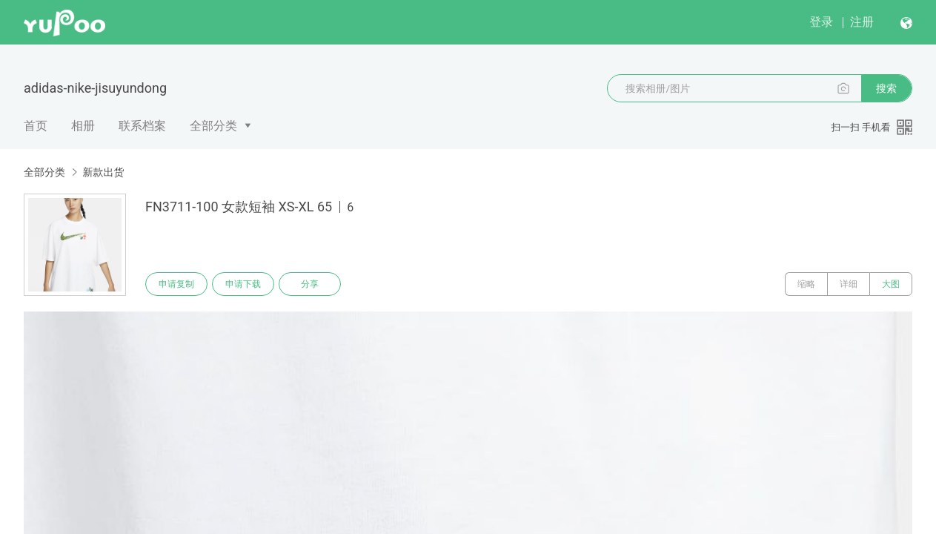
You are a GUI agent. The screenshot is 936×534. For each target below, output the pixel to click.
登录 (821, 22)
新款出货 (103, 172)
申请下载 (243, 284)
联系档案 (142, 126)
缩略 (806, 284)
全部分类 (213, 126)
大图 (891, 284)
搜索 (886, 88)
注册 (862, 22)
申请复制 (176, 284)
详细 (848, 284)
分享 (310, 284)
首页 (35, 126)
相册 (83, 126)
